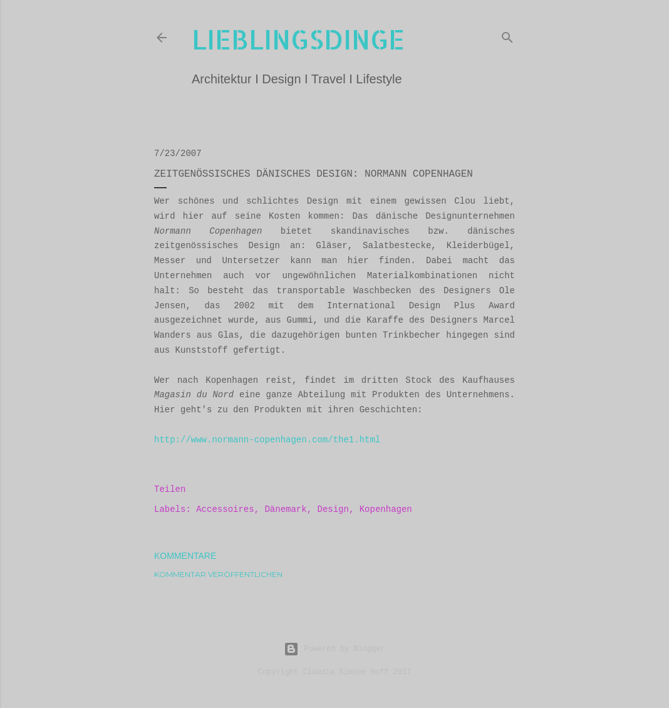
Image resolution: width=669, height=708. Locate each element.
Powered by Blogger (334, 649)
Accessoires (225, 509)
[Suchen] (507, 35)
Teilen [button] (169, 489)
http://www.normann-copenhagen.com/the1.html (267, 440)
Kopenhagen (386, 509)
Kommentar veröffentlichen (218, 574)
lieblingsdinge (298, 39)
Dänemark (285, 509)
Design (332, 509)
